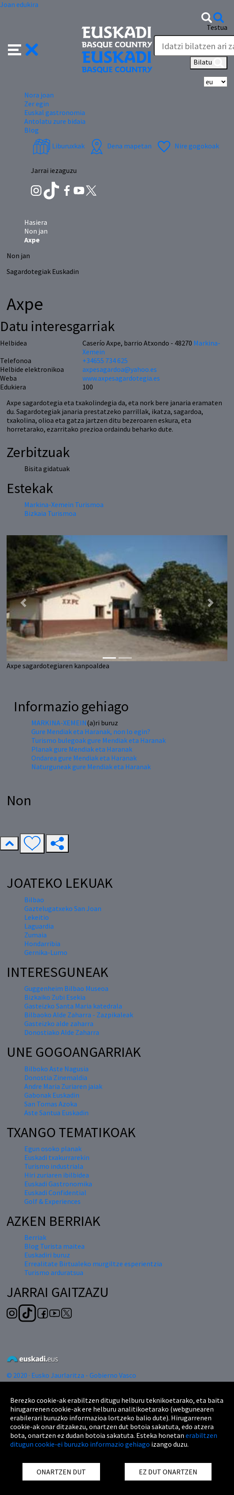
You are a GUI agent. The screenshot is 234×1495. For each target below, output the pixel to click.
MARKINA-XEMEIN (59, 722)
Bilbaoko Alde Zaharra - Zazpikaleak (78, 1014)
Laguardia (39, 926)
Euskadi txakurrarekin (56, 1157)
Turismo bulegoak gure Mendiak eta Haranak (98, 740)
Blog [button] (31, 130)
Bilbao (34, 899)
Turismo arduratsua (53, 1272)
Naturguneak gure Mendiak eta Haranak (91, 766)
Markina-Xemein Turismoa (64, 504)
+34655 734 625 (105, 360)
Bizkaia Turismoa (50, 513)
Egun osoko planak (53, 1148)
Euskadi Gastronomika (58, 1183)
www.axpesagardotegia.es (121, 378)
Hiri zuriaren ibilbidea (56, 1175)
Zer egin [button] (36, 103)
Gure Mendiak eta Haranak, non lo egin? (90, 731)
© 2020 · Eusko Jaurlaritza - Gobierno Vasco (71, 1375)
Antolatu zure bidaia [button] (54, 121)
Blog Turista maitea (54, 1246)
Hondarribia (42, 943)
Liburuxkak (59, 145)
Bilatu (208, 63)
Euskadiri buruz (47, 1254)
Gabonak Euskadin (51, 1095)
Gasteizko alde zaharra (58, 1023)
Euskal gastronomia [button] (54, 112)
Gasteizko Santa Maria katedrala (73, 1005)
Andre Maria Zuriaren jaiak (63, 1086)
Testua (217, 27)
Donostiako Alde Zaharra (61, 1032)
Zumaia (35, 934)
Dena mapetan (120, 145)
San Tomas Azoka (50, 1103)
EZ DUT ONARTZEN (168, 1471)
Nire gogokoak (187, 145)
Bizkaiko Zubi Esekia (54, 997)
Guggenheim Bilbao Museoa (66, 988)
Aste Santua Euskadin (56, 1112)
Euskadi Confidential (55, 1192)
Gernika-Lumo (45, 952)
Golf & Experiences (52, 1201)
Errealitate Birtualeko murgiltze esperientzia (93, 1263)
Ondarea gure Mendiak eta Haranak (84, 757)
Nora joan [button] (39, 94)
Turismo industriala (53, 1166)
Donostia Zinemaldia (55, 1077)
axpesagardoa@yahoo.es (119, 369)
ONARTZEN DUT (61, 1471)
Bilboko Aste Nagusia (56, 1068)
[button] (23, 48)
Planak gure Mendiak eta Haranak (81, 749)
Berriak (35, 1237)
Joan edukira (19, 4)
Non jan (36, 231)
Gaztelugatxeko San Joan (62, 908)
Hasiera (35, 222)
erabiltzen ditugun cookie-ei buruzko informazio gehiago (113, 1439)
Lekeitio (36, 917)
